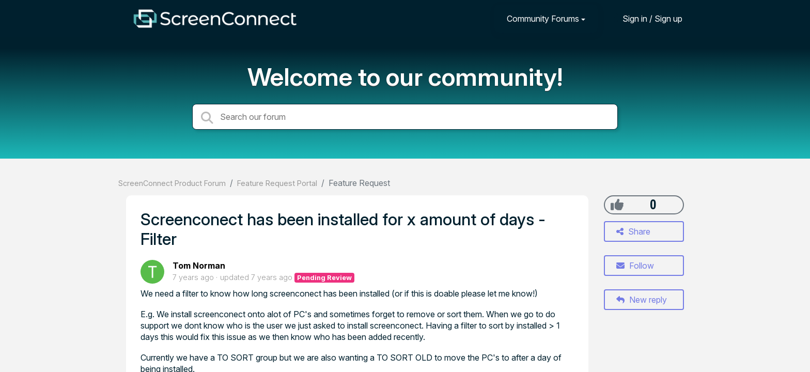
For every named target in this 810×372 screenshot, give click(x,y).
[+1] (617, 204)
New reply (641, 300)
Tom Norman (199, 265)
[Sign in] (645, 18)
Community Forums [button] (543, 18)
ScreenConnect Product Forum (172, 183)
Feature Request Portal (277, 183)
